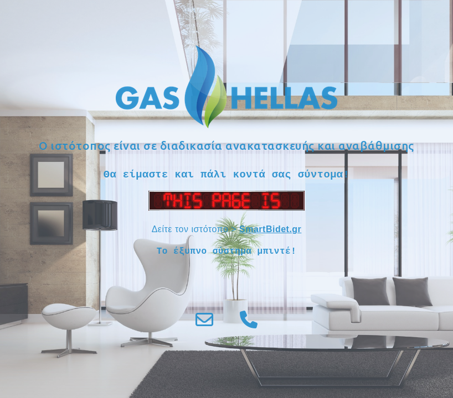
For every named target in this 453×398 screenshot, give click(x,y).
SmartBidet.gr (270, 229)
